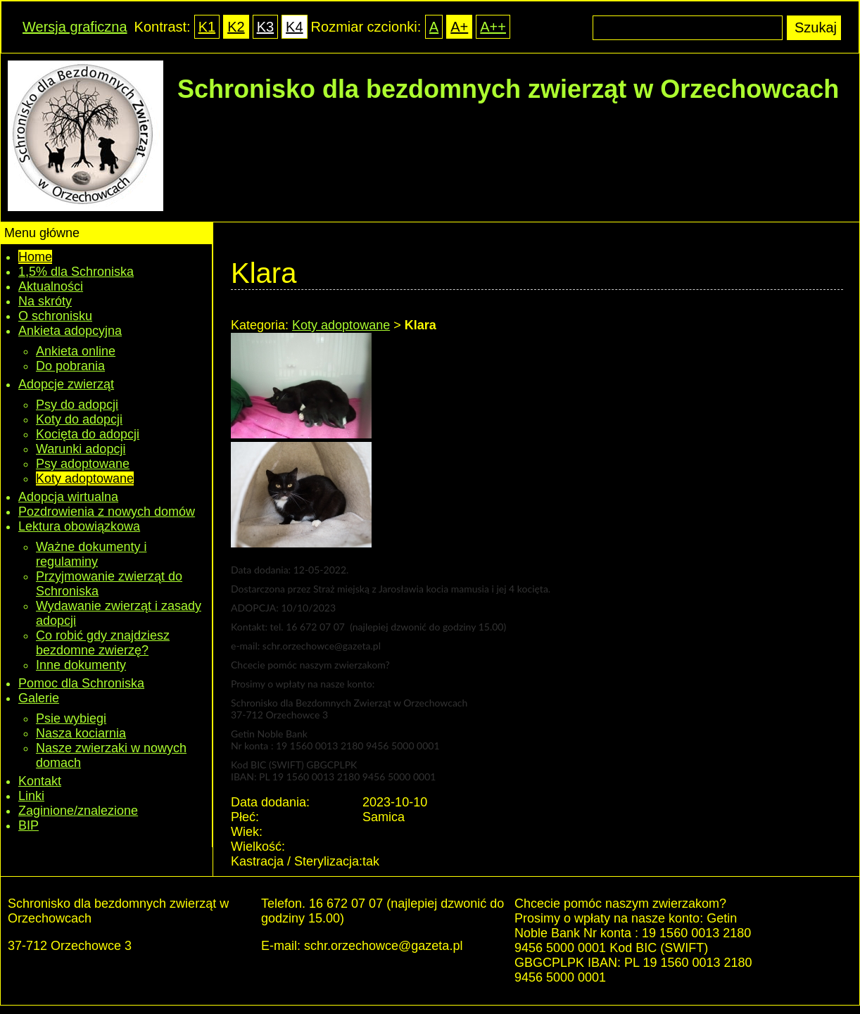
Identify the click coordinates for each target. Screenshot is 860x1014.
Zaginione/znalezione (78, 811)
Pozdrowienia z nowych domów (106, 512)
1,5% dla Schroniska (76, 272)
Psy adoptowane (82, 464)
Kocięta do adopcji (87, 434)
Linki (31, 796)
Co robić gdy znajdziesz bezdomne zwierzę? (103, 642)
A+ (459, 26)
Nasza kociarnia (81, 733)
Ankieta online (75, 351)
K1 (206, 26)
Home (35, 257)
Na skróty (45, 301)
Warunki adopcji (80, 449)
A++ (493, 26)
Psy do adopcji (77, 405)
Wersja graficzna (75, 26)
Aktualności (50, 286)
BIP (28, 825)
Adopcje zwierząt (66, 384)
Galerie (38, 698)
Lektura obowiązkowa (79, 526)
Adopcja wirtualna (68, 497)
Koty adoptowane (85, 478)
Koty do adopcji (79, 419)
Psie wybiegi (71, 718)
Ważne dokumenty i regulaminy (91, 554)
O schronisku (55, 316)
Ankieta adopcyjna (70, 331)
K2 (235, 26)
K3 (265, 26)
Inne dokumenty (81, 665)
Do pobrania (70, 366)
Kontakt (39, 781)
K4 (294, 26)
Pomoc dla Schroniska (81, 683)
